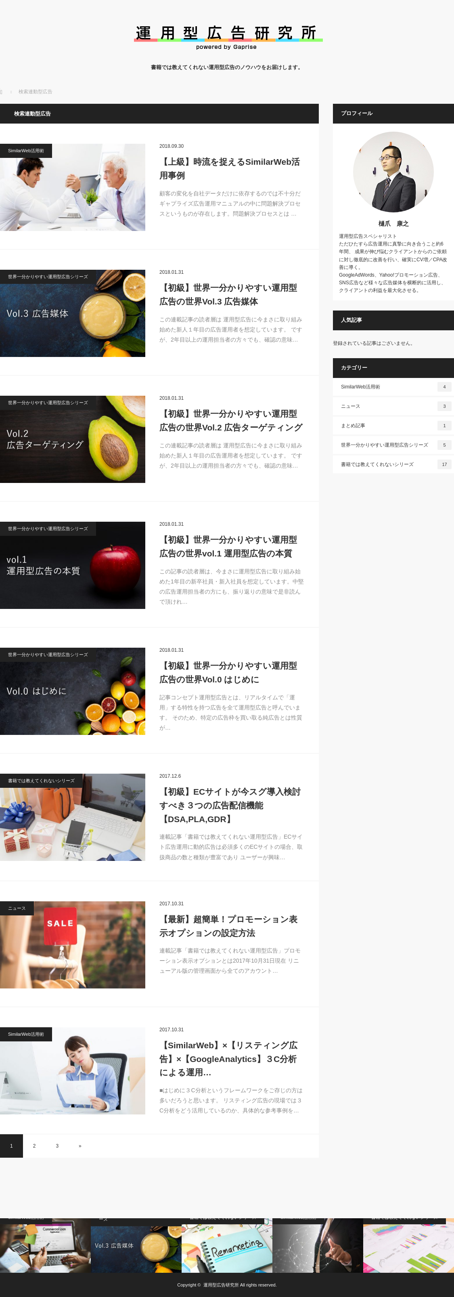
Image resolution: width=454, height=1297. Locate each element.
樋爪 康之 (394, 223)
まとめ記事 (396, 425)
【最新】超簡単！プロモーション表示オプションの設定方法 (228, 926)
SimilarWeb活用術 (26, 150)
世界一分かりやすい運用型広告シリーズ (48, 276)
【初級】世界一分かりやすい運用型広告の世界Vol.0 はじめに (228, 672)
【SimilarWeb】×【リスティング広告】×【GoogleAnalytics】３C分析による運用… (228, 1059)
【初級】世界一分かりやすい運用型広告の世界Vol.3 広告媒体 (228, 294)
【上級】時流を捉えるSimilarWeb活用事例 (229, 168)
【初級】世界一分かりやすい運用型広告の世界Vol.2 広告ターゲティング (231, 420)
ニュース (17, 908)
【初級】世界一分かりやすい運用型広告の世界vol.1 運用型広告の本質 (228, 546)
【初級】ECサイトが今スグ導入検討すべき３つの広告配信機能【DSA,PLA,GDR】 (230, 805)
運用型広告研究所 (221, 1284)
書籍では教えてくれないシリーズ (41, 780)
